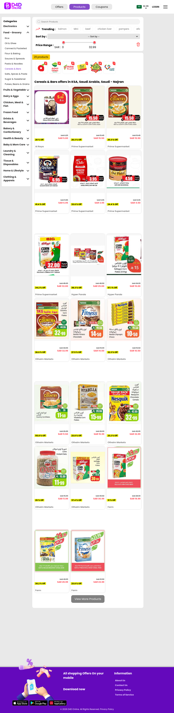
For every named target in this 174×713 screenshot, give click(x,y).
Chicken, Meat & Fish (16, 104)
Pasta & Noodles (14, 63)
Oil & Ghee (10, 43)
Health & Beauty (16, 138)
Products (79, 7)
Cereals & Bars (13, 68)
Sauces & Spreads (15, 58)
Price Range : (45, 45)
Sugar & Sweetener (15, 79)
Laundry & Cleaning (16, 152)
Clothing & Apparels (16, 178)
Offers (59, 7)
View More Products (88, 599)
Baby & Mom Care (16, 144)
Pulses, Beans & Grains (17, 84)
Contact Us (121, 685)
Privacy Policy (123, 690)
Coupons (102, 7)
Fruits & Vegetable (16, 90)
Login (155, 7)
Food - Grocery (16, 32)
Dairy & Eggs (16, 96)
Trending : (48, 29)
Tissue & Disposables (16, 162)
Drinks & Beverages (16, 120)
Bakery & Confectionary (16, 130)
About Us (120, 680)
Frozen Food (16, 112)
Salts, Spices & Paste (16, 74)
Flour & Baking (12, 53)
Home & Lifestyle (16, 170)
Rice (7, 38)
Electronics (16, 26)
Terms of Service (124, 694)
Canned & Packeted (16, 48)
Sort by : (41, 36)
